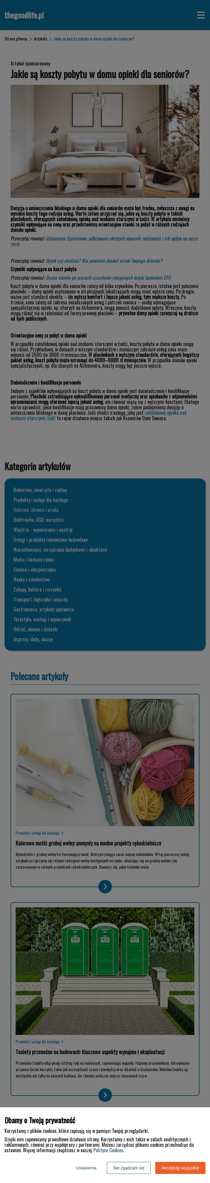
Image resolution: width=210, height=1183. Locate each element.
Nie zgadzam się (128, 1168)
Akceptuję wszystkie (180, 1168)
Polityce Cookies (108, 1150)
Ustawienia (86, 1168)
